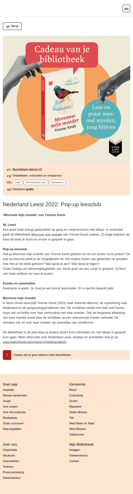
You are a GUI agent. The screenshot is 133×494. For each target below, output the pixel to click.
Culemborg (76, 395)
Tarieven (8, 466)
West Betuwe (77, 428)
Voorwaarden (11, 461)
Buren (73, 389)
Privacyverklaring (13, 472)
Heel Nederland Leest (36, 182)
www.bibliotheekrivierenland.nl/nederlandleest (34, 342)
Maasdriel (75, 406)
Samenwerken (12, 477)
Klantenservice (78, 455)
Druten (73, 401)
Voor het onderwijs (14, 412)
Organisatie (10, 449)
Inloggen (74, 449)
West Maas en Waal (81, 423)
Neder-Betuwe (78, 412)
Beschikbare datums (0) (27, 169)
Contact (74, 461)
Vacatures (9, 455)
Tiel (71, 417)
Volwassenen (57, 182)
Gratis (17, 182)
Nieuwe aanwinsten (15, 395)
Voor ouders (10, 406)
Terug (14, 26)
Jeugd (6, 401)
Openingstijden (12, 428)
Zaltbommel (76, 434)
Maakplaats (10, 417)
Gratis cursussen (13, 423)
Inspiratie (8, 389)
